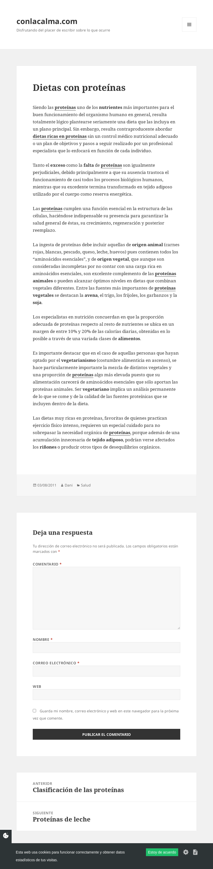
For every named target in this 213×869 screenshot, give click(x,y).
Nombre (43, 639)
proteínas (165, 273)
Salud (86, 485)
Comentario (47, 564)
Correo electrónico (56, 662)
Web (37, 686)
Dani (69, 485)
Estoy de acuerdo (162, 852)
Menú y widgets (189, 31)
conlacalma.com (47, 21)
